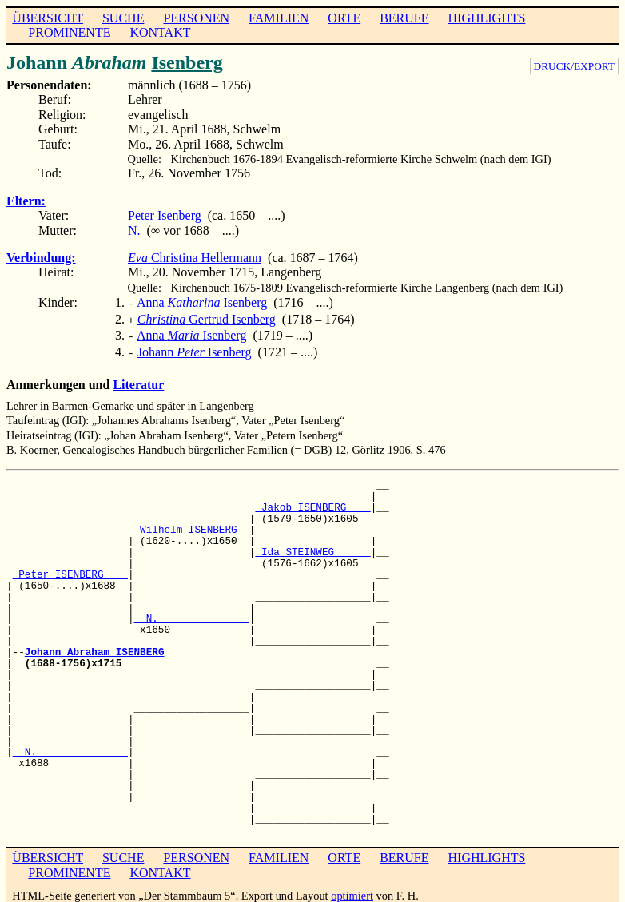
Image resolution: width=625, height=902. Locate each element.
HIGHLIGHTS (487, 18)
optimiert (352, 889)
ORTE (344, 18)
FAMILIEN (279, 18)
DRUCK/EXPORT (574, 66)
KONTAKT (159, 32)
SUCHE (123, 18)
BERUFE (404, 18)
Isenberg (186, 62)
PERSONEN (196, 18)
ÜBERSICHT (47, 18)
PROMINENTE (69, 32)
